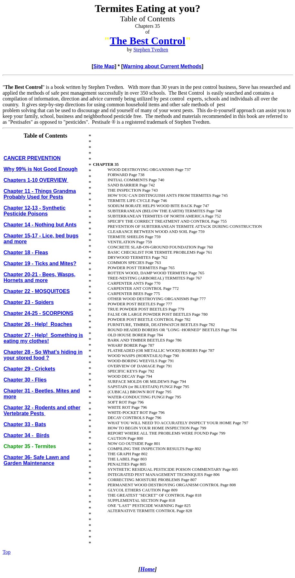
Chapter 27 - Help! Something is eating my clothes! (43, 338)
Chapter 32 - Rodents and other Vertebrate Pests (42, 410)
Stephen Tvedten (150, 49)
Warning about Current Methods (162, 66)
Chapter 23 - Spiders (29, 302)
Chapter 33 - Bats (25, 424)
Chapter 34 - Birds (26, 435)
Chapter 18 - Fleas (26, 252)
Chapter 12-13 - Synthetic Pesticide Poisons (35, 210)
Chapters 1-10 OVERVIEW (36, 180)
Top (7, 552)
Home (147, 569)
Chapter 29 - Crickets (29, 369)
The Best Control (147, 41)
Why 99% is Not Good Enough (40, 169)
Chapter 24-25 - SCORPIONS (38, 313)
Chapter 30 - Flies (25, 380)
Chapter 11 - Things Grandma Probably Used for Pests (40, 194)
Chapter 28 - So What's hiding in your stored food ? (43, 355)
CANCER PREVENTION (32, 158)
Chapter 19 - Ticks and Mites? (40, 263)
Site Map (104, 66)
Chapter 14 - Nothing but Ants (40, 224)
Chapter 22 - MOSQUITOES (37, 291)
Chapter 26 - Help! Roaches (38, 324)
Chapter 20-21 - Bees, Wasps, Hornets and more (40, 277)
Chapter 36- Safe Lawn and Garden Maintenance (37, 460)
